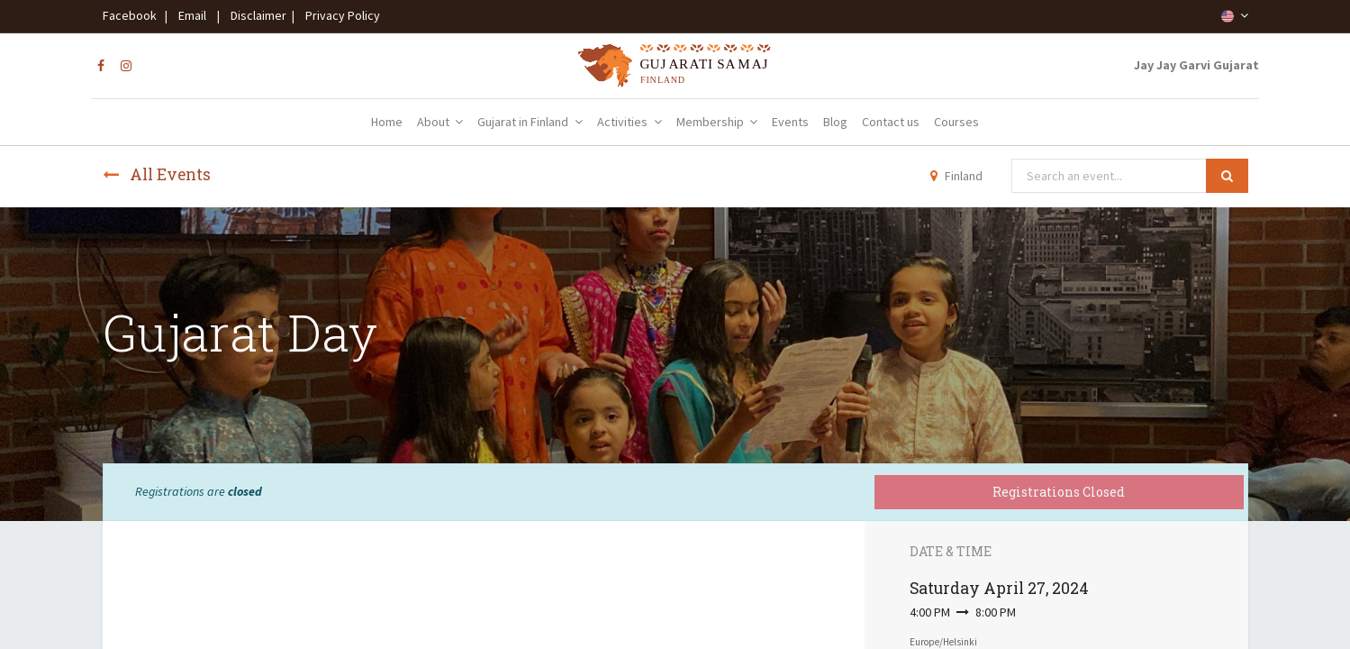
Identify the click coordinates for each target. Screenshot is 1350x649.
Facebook (132, 15)
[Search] (1227, 176)
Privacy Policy (338, 15)
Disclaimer (255, 15)
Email (192, 15)
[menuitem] (387, 122)
